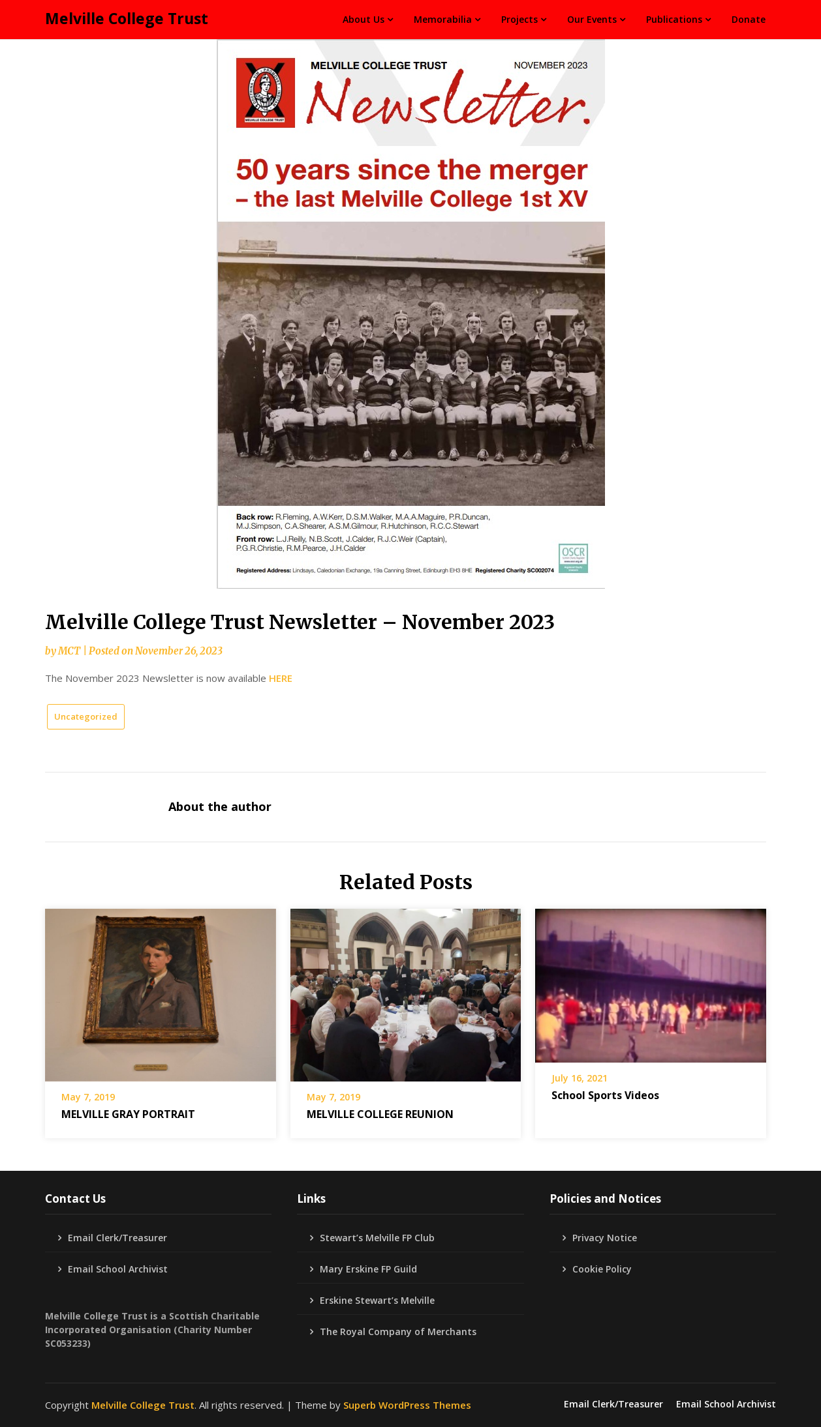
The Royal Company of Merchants (398, 1331)
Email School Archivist (118, 1269)
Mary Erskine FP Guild (368, 1269)
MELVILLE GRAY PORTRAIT (128, 1114)
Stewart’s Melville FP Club (377, 1237)
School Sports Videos (605, 1095)
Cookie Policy (602, 1269)
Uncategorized (85, 716)
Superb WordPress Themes (407, 1404)
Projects (519, 19)
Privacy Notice (604, 1237)
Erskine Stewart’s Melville (377, 1300)
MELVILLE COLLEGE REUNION (380, 1114)
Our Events (592, 19)
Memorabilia (443, 19)
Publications (674, 19)
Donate (749, 19)
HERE (280, 677)
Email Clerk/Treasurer (117, 1237)
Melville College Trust (126, 18)
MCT (69, 651)
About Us (363, 19)
